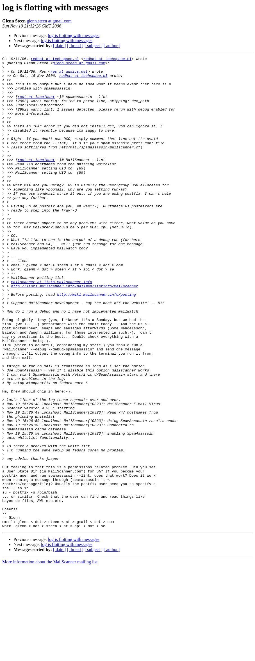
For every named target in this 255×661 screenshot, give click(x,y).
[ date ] (59, 45)
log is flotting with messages (73, 35)
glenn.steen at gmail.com (49, 21)
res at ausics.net (69, 74)
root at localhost (36, 104)
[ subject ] (94, 45)
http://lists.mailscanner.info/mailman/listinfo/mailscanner (74, 332)
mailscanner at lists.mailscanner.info (51, 327)
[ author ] (112, 45)
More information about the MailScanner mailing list (49, 656)
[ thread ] (75, 45)
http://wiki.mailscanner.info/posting (96, 342)
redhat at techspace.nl (55, 59)
